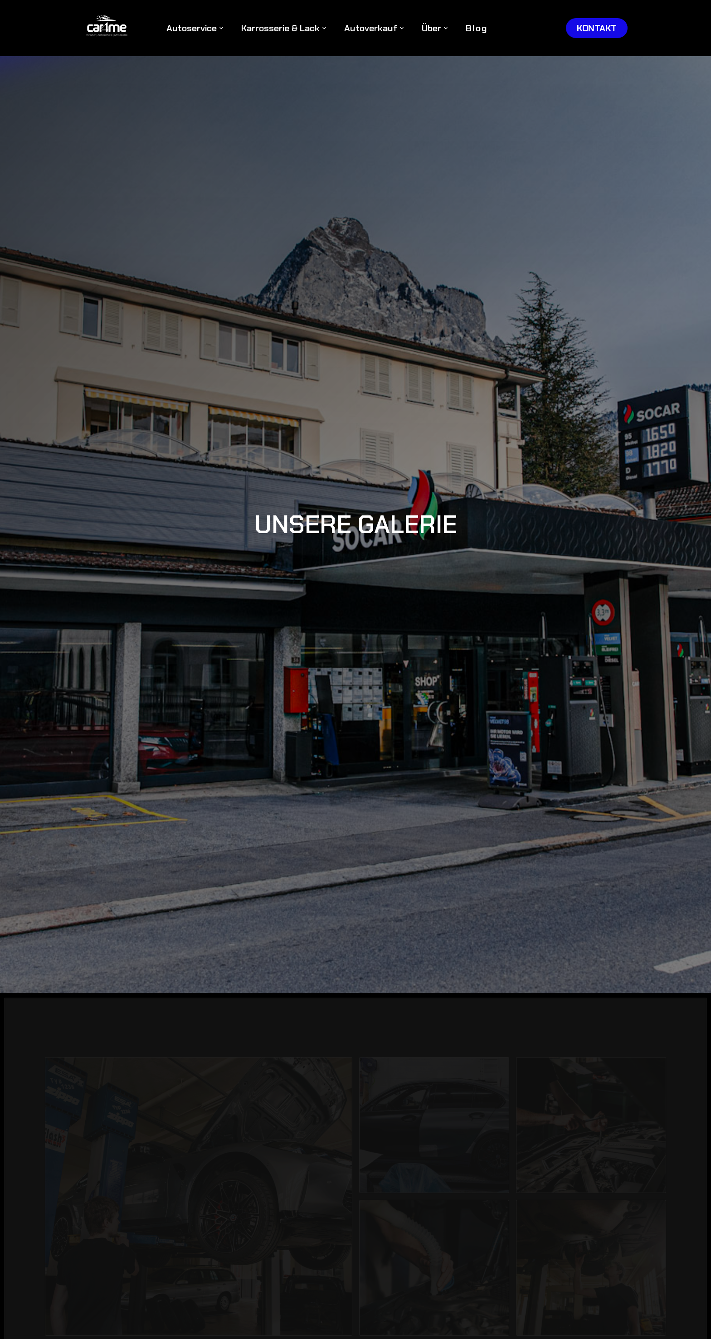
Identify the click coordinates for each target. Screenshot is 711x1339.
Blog (477, 28)
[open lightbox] (198, 1196)
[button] (194, 28)
